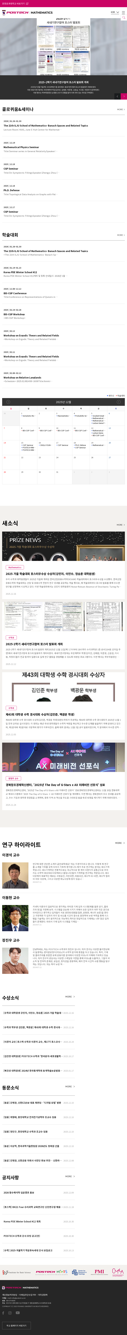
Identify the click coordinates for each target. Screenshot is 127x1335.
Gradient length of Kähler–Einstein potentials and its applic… (99, 416)
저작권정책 (42, 1294)
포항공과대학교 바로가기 (15, 3)
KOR (115, 12)
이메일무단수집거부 (27, 1294)
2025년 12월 (63, 402)
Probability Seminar (81, 416)
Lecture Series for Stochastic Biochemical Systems (99, 423)
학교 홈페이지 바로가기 (16, 1325)
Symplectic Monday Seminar (29, 416)
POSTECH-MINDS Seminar (29, 447)
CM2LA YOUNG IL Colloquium (46, 445)
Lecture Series (98, 433)
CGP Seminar (28, 445)
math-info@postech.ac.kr (16, 1298)
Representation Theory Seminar (64, 416)
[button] (117, 96)
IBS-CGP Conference (29, 430)
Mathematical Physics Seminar (99, 418)
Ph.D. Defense (80, 445)
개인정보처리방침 (9, 1294)
